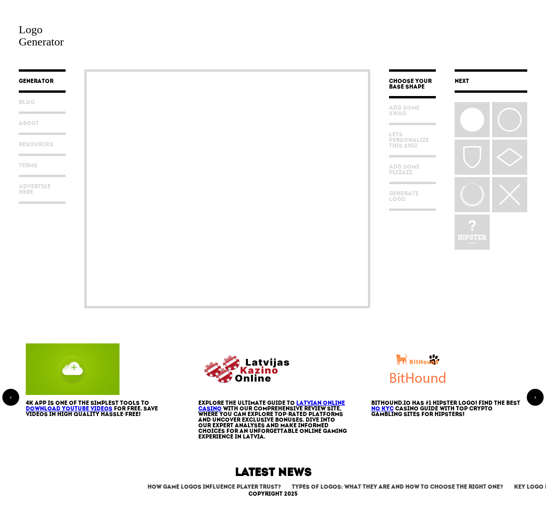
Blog (27, 102)
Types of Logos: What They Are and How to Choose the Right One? (400, 487)
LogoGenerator (41, 35)
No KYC (382, 409)
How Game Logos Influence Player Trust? (217, 487)
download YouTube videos (69, 409)
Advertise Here (35, 189)
